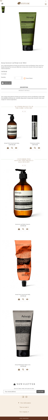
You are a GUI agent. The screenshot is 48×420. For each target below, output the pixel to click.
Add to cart (7, 83)
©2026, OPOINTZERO (24, 418)
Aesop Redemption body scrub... (23, 364)
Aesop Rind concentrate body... (23, 294)
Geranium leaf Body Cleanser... (23, 224)
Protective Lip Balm (35, 143)
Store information (25, 403)
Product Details (24, 90)
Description (24, 87)
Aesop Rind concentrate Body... (12, 143)
